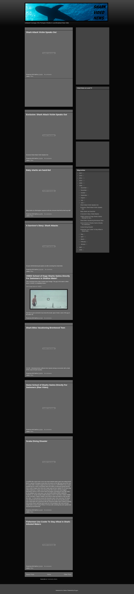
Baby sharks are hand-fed (38, 170)
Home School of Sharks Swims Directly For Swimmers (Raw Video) (46, 386)
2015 (80, 175)
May (82, 234)
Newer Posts (30, 574)
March (83, 239)
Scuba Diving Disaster (36, 441)
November (84, 190)
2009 (80, 183)
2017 (80, 173)
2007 (80, 247)
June (82, 202)
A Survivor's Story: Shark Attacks (42, 225)
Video (31, 76)
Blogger (76, 590)
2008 (80, 185)
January (83, 244)
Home (49, 574)
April (82, 236)
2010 (80, 180)
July (82, 200)
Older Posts (67, 574)
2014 (80, 178)
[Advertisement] (48, 92)
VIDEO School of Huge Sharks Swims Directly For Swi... (91, 217)
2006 (80, 250)
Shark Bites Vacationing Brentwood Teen (45, 328)
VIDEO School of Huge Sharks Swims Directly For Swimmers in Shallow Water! (48, 277)
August (83, 197)
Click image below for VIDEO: (34, 286)
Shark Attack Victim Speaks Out (41, 32)
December (84, 187)
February (83, 241)
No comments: (48, 74)
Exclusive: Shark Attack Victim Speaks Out (46, 114)
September (84, 195)
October (83, 193)
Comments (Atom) (52, 579)
